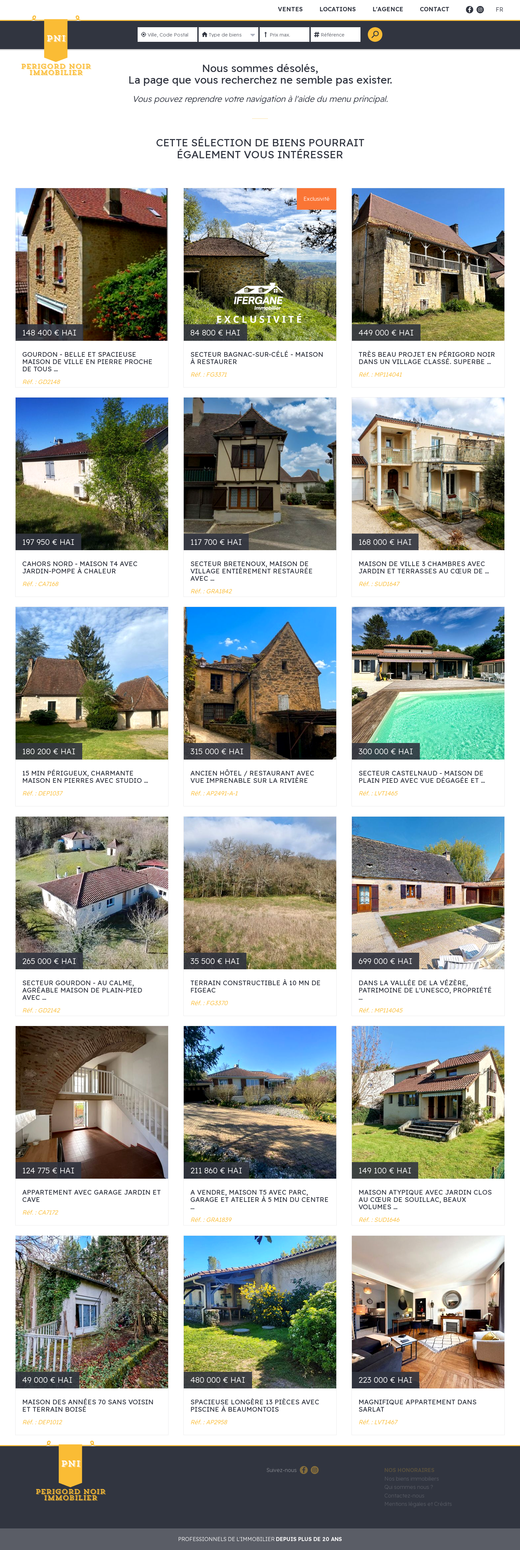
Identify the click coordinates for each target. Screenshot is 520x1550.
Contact (434, 9)
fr (499, 10)
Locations (337, 9)
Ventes (290, 9)
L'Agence (387, 9)
